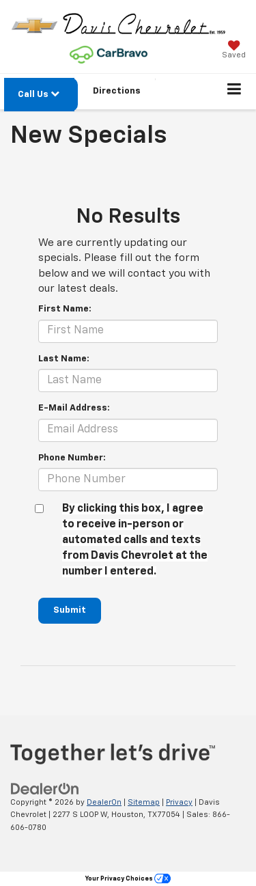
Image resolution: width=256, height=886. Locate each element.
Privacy (179, 802)
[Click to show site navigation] (234, 91)
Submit (69, 610)
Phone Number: (72, 458)
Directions (117, 91)
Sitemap (144, 802)
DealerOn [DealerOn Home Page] (104, 802)
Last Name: (63, 359)
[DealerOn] (45, 788)
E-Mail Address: (74, 408)
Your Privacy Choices (128, 879)
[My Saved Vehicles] (234, 51)
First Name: (64, 309)
